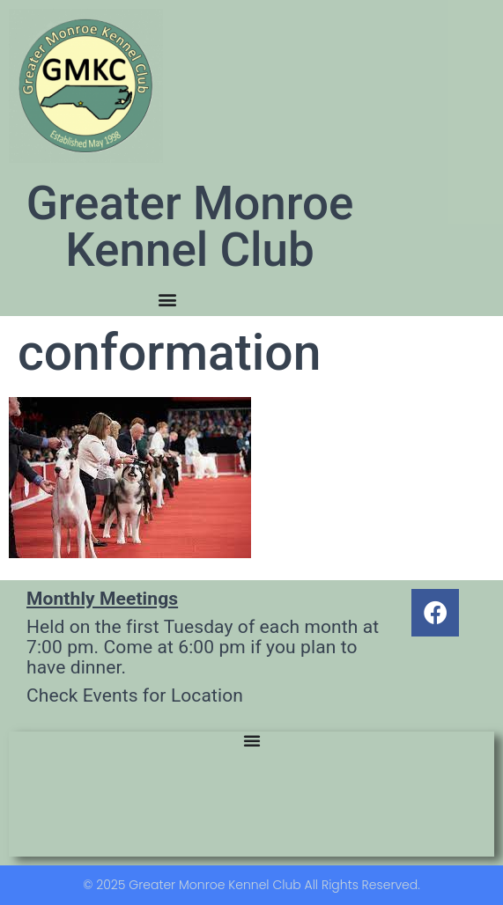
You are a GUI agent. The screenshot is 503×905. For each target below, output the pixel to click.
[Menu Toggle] (167, 299)
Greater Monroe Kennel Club (190, 226)
